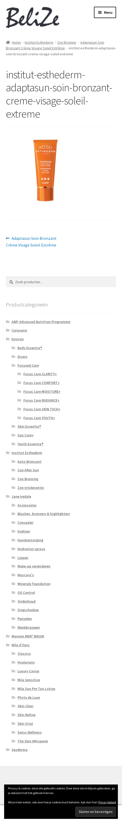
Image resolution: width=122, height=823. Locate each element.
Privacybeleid (107, 802)
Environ (18, 339)
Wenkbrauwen (29, 627)
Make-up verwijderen (34, 566)
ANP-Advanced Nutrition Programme (41, 321)
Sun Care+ (26, 435)
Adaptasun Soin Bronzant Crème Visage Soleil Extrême (31, 241)
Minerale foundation (34, 583)
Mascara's (26, 575)
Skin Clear (25, 706)
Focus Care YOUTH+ (39, 418)
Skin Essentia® (29, 426)
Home (16, 42)
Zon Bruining (66, 42)
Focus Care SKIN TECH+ (41, 409)
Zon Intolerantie (31, 487)
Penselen (25, 618)
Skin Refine (27, 714)
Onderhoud (27, 601)
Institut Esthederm (39, 42)
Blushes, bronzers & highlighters (44, 513)
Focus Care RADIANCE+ (41, 400)
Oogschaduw (28, 609)
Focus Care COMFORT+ (41, 382)
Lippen (23, 557)
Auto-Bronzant (29, 461)
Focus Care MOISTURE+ (41, 391)
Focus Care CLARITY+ (40, 374)
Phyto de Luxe (29, 697)
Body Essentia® (30, 347)
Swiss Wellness (30, 732)
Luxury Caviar (28, 671)
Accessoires (27, 505)
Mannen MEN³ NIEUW (28, 636)
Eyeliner (24, 531)
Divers (23, 356)
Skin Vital (25, 723)
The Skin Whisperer (33, 741)
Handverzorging (30, 540)
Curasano (19, 330)
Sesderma (20, 749)
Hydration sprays (31, 549)
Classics (24, 653)
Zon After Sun (28, 470)
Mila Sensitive (29, 680)
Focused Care (28, 365)
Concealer (25, 522)
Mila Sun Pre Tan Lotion (36, 688)
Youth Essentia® (30, 444)
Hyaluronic (26, 662)
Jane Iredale (21, 496)
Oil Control (26, 592)
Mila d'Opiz (21, 645)
